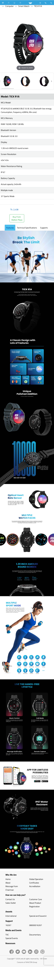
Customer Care (35, 899)
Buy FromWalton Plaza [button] (16, 218)
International (10, 915)
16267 (8, 925)
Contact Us (10, 899)
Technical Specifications (27, 227)
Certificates (34, 882)
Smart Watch (24, 6)
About (7, 882)
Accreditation (34, 886)
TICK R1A (38, 6)
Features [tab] (10, 227)
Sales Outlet (10, 902)
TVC (7, 934)
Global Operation (36, 879)
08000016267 (35, 925)
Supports (44, 227)
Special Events (11, 938)
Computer (9, 6)
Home (8, 879)
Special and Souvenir (38, 915)
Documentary (35, 934)
